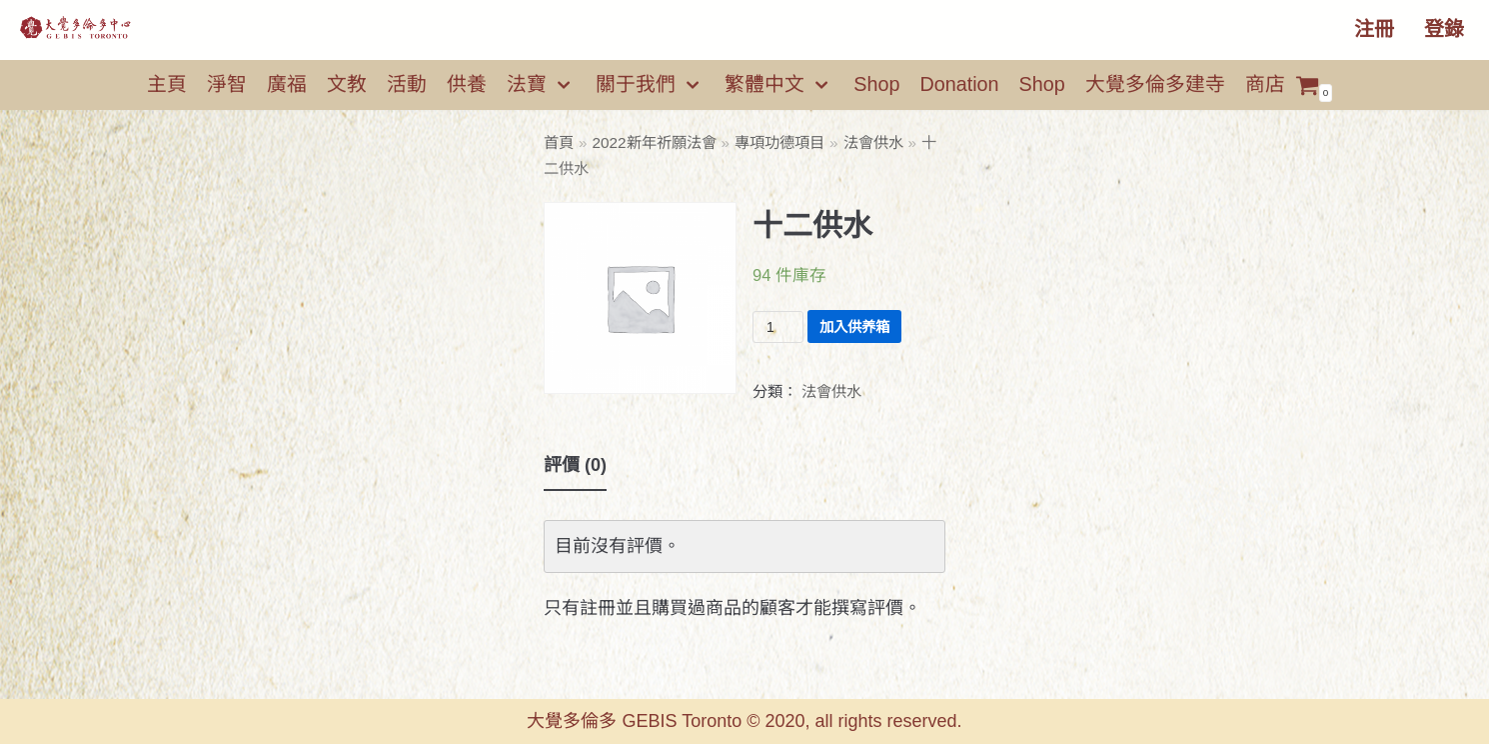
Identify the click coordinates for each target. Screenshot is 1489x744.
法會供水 (873, 142)
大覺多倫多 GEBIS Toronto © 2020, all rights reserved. (744, 721)
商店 (1265, 84)
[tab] (575, 466)
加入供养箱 (854, 327)
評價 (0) (575, 465)
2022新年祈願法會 (655, 142)
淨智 (227, 84)
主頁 (167, 84)
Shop (876, 84)
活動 (407, 84)
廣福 (287, 84)
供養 (467, 84)
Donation (958, 84)
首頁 (559, 142)
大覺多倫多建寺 (1155, 84)
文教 (347, 84)
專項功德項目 (779, 142)
